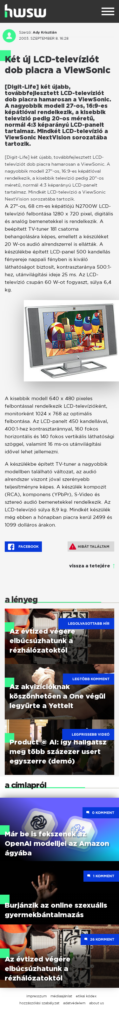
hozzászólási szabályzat (39, 1003)
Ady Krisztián (45, 32)
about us (96, 1003)
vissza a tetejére (89, 566)
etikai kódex (86, 996)
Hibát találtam (89, 546)
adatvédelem (74, 1003)
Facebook (23, 547)
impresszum (36, 996)
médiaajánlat (61, 996)
